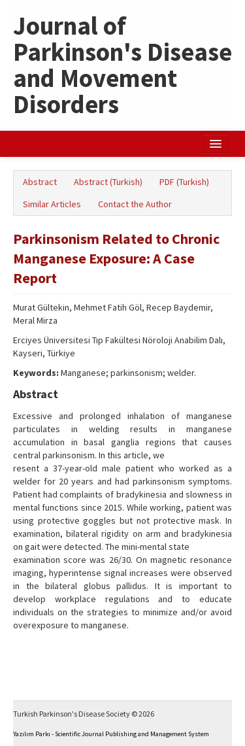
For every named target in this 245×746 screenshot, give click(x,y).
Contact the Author (135, 204)
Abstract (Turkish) (108, 182)
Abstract (40, 182)
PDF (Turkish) (184, 182)
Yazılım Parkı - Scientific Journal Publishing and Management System (111, 734)
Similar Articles (52, 204)
